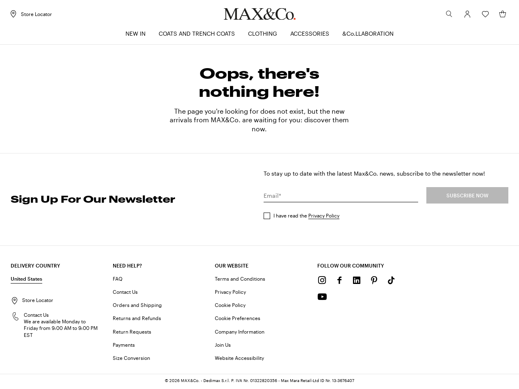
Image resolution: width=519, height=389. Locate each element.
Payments (124, 346)
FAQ (118, 281)
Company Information (239, 333)
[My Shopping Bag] (501, 16)
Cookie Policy (230, 307)
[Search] (448, 16)
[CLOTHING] (262, 36)
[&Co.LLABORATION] (368, 36)
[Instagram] (322, 282)
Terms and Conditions (240, 281)
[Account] (466, 16)
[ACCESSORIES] (309, 36)
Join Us (223, 346)
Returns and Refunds (137, 320)
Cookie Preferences (237, 320)
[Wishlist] (484, 16)
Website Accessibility (239, 360)
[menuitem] (135, 36)
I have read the (306, 217)
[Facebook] (339, 282)
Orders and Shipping (137, 307)
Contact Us (125, 294)
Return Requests (132, 333)
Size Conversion (131, 360)
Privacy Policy (323, 217)
